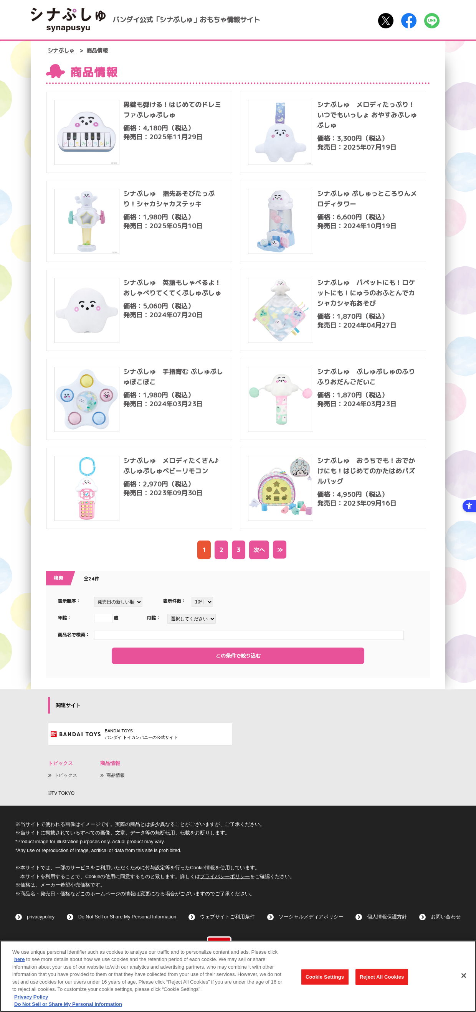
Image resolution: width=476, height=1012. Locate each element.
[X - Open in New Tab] (385, 20)
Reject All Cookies (382, 978)
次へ (259, 550)
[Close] (463, 976)
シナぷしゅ (61, 51)
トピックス (65, 775)
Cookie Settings (325, 978)
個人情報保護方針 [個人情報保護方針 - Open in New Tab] (387, 917)
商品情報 (115, 775)
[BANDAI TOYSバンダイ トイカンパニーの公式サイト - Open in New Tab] (140, 734)
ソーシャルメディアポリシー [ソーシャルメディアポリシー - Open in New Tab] (311, 917)
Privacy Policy (31, 998)
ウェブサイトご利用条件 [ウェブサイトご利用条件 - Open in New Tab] (227, 917)
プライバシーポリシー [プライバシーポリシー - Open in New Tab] (225, 876)
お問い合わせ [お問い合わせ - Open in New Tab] (446, 917)
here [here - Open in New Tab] (19, 960)
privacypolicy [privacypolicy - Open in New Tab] (41, 917)
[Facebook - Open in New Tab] (408, 20)
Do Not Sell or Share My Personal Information (127, 917)
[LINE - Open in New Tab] (432, 20)
